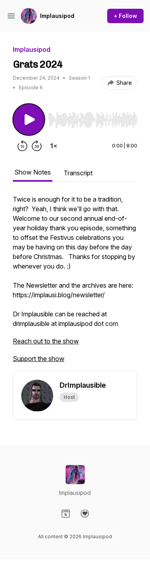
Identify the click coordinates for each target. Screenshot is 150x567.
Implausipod (57, 15)
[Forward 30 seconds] (36, 145)
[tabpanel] (75, 282)
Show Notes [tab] (32, 172)
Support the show (38, 359)
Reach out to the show (46, 341)
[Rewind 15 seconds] (22, 145)
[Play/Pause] (29, 119)
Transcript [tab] (78, 173)
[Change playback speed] (54, 145)
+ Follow (125, 15)
